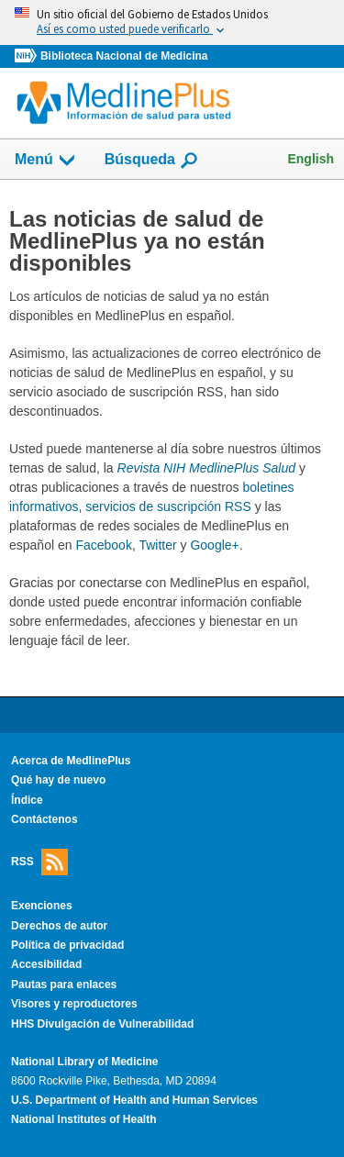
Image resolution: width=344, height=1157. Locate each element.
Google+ (214, 545)
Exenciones (41, 905)
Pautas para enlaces (64, 984)
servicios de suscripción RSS (168, 506)
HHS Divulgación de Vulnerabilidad (102, 1024)
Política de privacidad (67, 945)
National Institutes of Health (83, 1119)
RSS (39, 862)
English (310, 158)
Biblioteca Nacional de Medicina (123, 56)
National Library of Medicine (84, 1061)
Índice (27, 800)
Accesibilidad (46, 964)
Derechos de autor (59, 925)
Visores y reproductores (74, 1003)
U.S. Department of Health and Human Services (134, 1100)
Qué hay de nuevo (58, 779)
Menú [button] (46, 160)
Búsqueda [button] (152, 164)
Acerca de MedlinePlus (71, 760)
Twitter (157, 545)
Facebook (103, 545)
